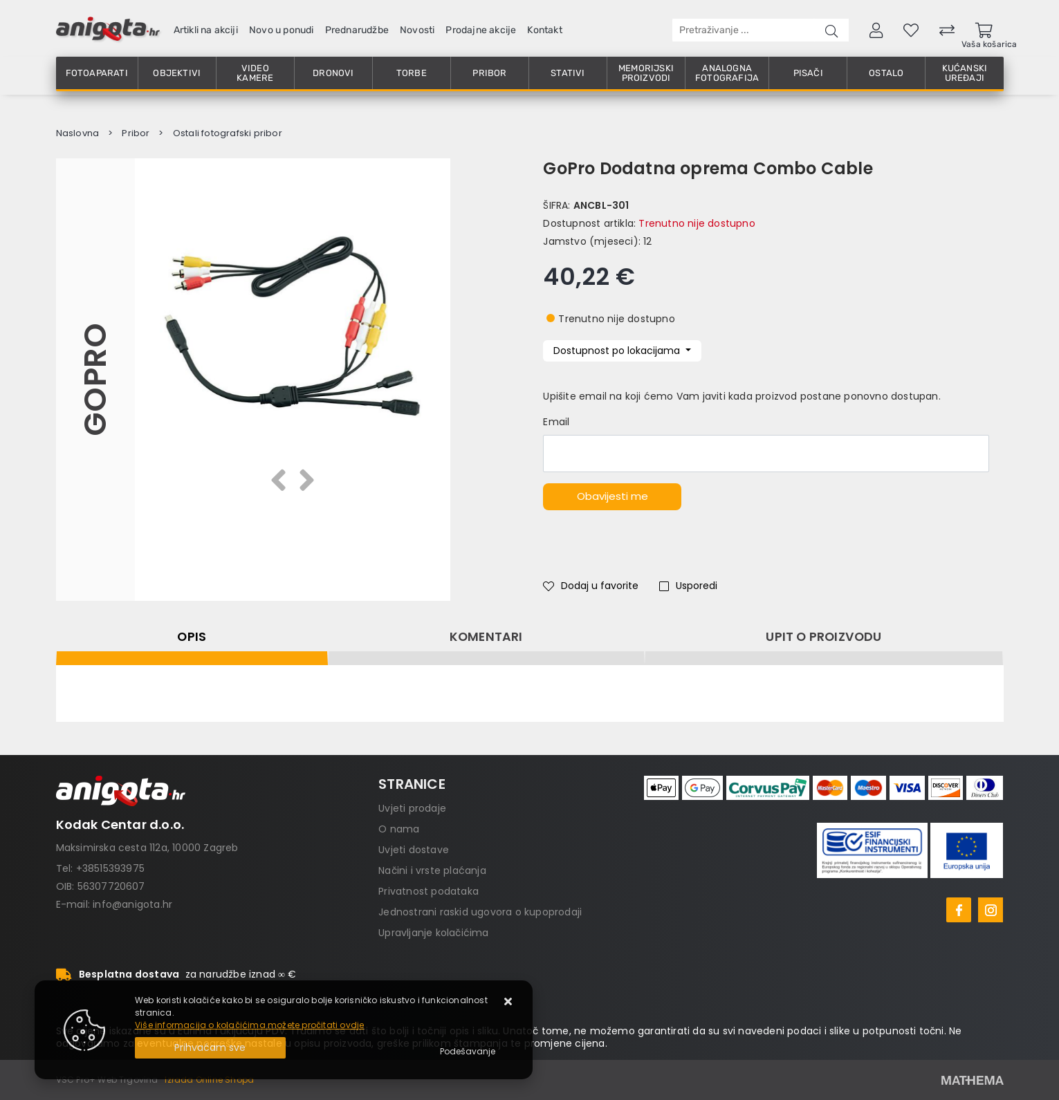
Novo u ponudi (281, 30)
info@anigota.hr (132, 904)
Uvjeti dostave (413, 850)
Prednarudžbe (357, 30)
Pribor (489, 73)
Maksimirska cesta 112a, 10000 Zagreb (147, 848)
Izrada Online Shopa (209, 1079)
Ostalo (886, 73)
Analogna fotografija (727, 73)
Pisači (808, 73)
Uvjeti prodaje (412, 808)
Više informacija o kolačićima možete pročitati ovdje (249, 1025)
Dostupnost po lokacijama (618, 350)
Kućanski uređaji (965, 73)
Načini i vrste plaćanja (432, 870)
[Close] (210, 1048)
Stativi (567, 73)
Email (556, 422)
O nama (398, 829)
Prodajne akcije (480, 30)
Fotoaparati (97, 73)
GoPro (95, 379)
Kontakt (544, 30)
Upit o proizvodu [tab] (823, 636)
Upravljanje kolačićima (433, 933)
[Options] (467, 1051)
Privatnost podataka (428, 891)
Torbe (411, 73)
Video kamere (255, 73)
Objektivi (177, 73)
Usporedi (688, 586)
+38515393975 (110, 868)
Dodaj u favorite (590, 586)
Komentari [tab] (486, 636)
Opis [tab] (191, 636)
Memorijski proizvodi (646, 73)
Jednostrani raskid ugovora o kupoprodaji (480, 912)
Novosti (417, 30)
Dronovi (333, 73)
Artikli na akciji (206, 30)
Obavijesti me (612, 496)
